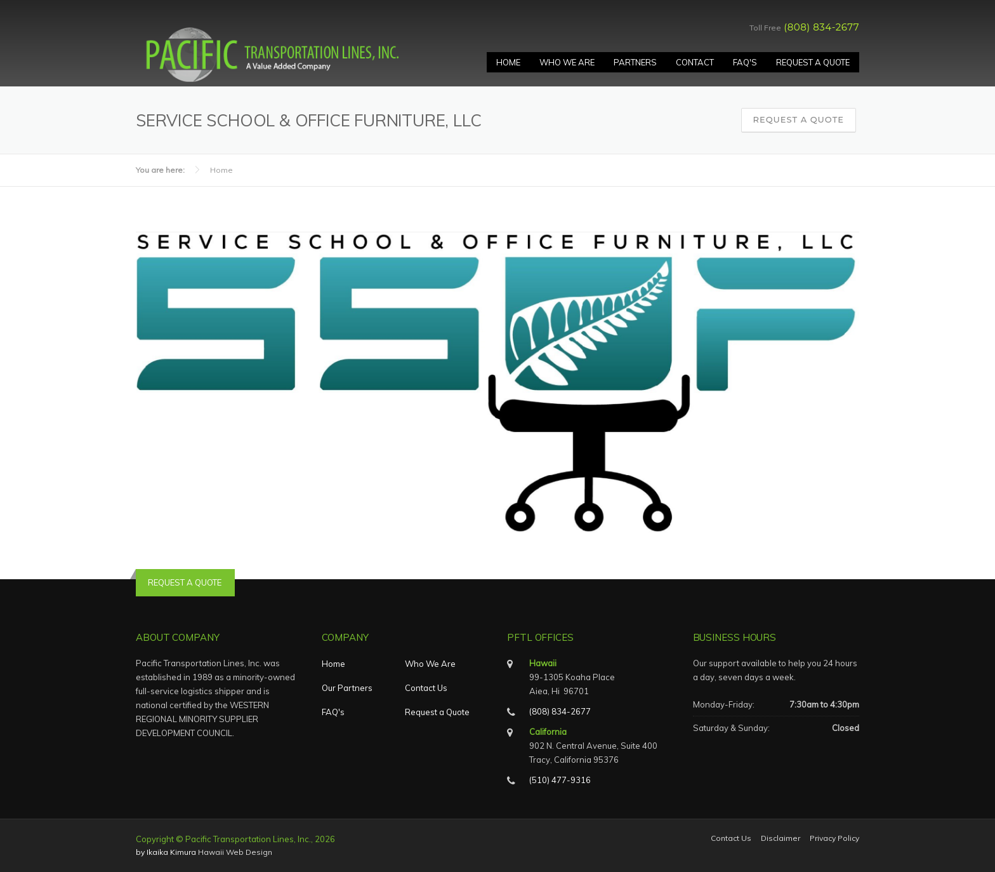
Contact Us (426, 688)
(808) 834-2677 (821, 27)
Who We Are (567, 62)
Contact (695, 62)
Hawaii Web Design (235, 852)
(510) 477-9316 (560, 780)
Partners (635, 62)
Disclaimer (780, 838)
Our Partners (347, 688)
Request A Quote (813, 62)
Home (508, 62)
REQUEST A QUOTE (184, 582)
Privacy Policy (834, 838)
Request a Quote (798, 119)
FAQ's (745, 62)
